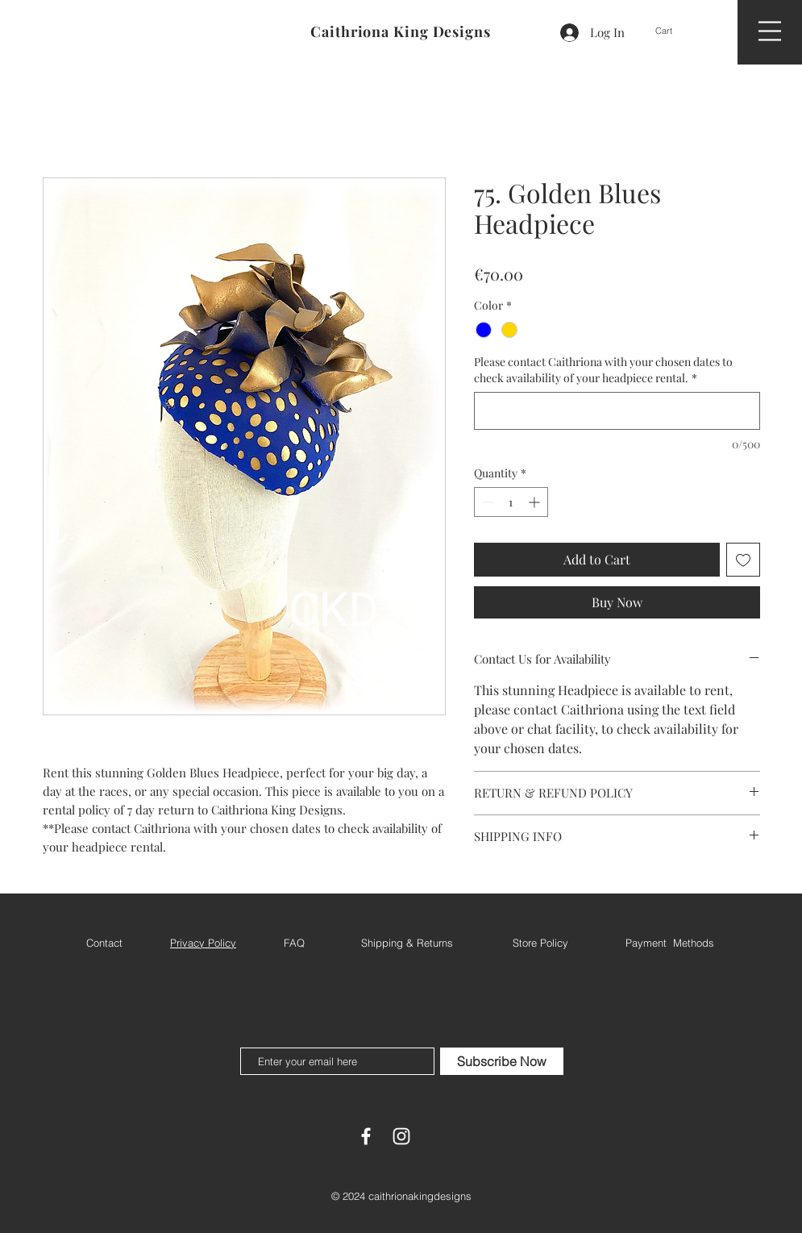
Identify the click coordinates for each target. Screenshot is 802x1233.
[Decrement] (486, 502)
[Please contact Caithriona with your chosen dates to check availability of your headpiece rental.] (617, 411)
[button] (676, 31)
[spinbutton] (511, 502)
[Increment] (536, 502)
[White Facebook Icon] (366, 1136)
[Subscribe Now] (501, 1061)
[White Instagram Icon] (401, 1136)
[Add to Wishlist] (743, 560)
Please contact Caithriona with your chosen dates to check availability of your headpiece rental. (603, 369)
